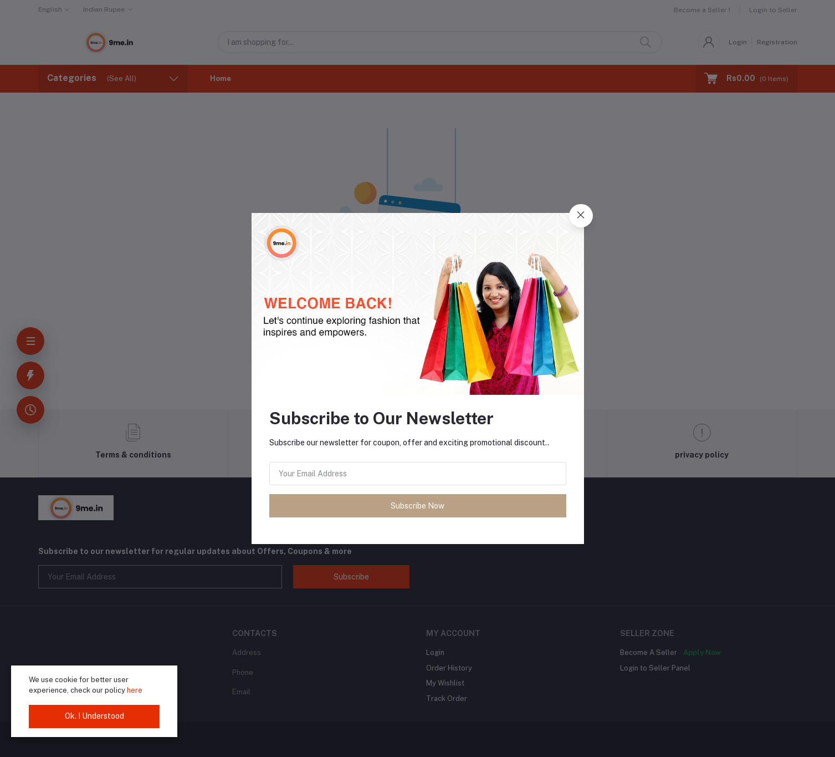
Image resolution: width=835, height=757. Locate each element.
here (134, 690)
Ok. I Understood (94, 716)
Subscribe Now (417, 505)
